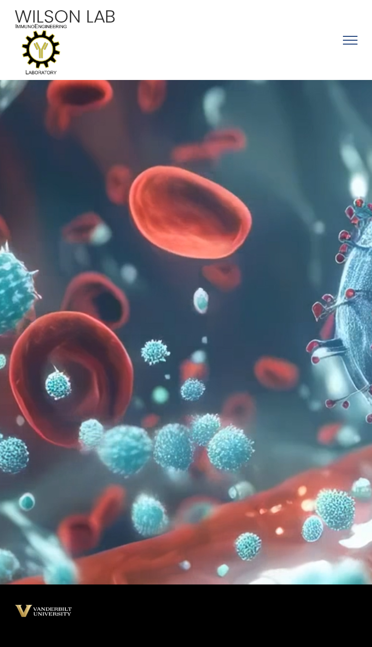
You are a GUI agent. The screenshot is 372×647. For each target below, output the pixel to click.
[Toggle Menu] (350, 40)
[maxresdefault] (43, 607)
